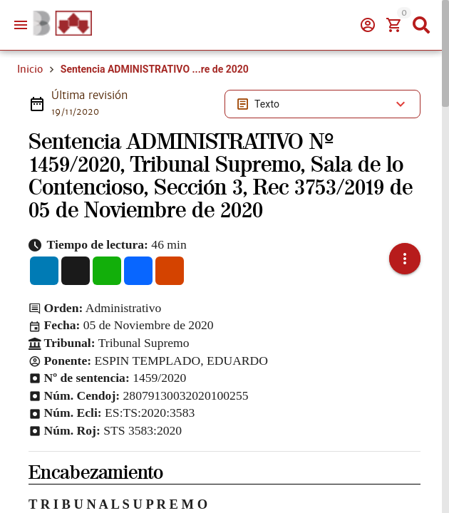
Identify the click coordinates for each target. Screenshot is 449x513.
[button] (404, 258)
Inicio (30, 69)
